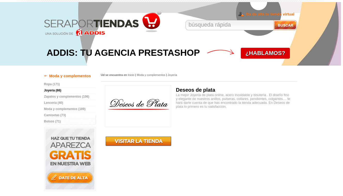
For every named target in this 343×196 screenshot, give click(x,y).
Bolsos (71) (52, 121)
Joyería (172, 74)
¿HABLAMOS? (265, 53)
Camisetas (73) (55, 115)
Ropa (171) (52, 84)
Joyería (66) (52, 90)
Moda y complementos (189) (65, 109)
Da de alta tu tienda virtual (270, 14)
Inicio (131, 74)
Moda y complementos (70, 76)
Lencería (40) (53, 103)
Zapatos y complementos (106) (66, 96)
